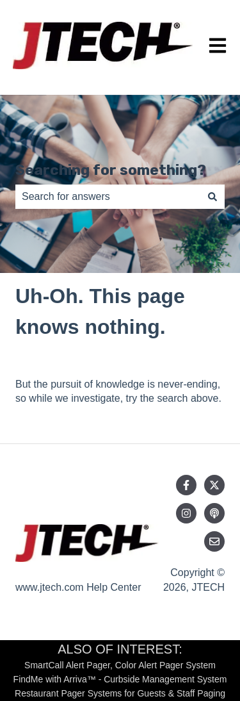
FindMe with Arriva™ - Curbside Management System (120, 679)
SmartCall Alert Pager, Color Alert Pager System (120, 665)
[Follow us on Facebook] (186, 485)
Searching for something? (110, 170)
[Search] (212, 197)
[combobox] (107, 197)
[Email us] (214, 541)
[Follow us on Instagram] (186, 513)
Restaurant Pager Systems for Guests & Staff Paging (120, 693)
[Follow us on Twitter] (214, 485)
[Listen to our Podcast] (214, 513)
